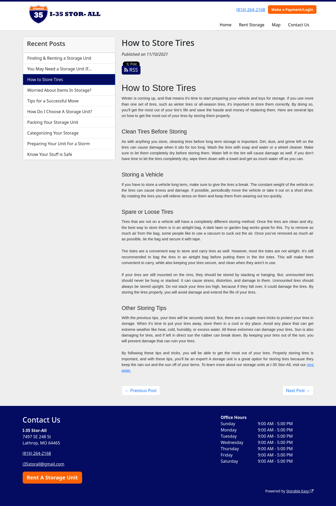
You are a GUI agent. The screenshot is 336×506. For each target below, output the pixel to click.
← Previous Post (141, 390)
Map (276, 25)
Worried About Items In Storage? (59, 90)
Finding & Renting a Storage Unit (59, 58)
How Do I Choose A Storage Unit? (59, 111)
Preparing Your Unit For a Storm (58, 144)
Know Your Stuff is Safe (49, 154)
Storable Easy (299, 490)
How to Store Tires (45, 79)
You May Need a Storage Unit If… (59, 69)
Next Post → (298, 390)
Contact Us (298, 25)
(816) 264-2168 (250, 10)
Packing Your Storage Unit (52, 122)
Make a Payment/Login (292, 9)
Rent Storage (251, 25)
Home (226, 25)
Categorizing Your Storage (53, 133)
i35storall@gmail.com (44, 464)
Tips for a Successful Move (53, 101)
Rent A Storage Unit (52, 476)
